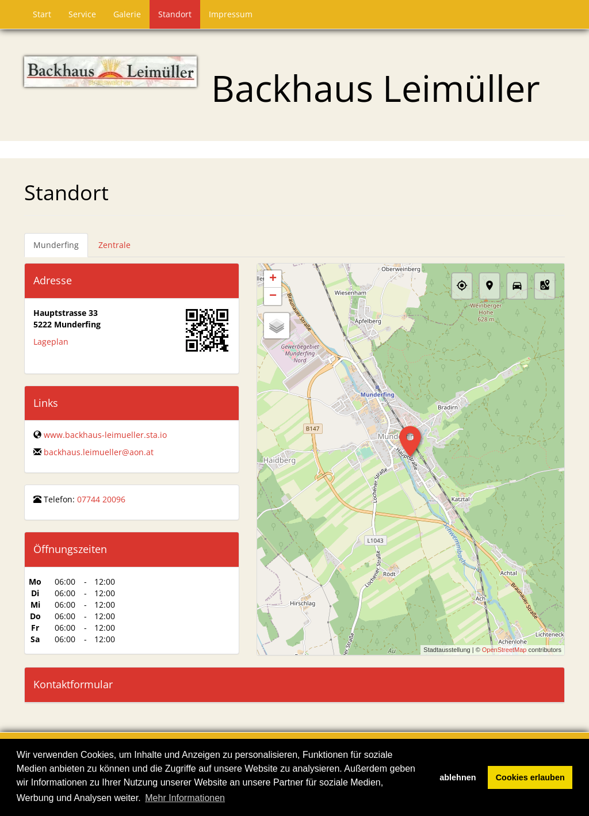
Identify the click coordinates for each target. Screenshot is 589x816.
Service (82, 14)
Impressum (231, 14)
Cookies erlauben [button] (530, 777)
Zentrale (114, 244)
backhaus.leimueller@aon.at (99, 452)
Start (42, 14)
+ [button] (273, 279)
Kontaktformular (73, 684)
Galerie (127, 14)
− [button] (273, 296)
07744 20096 (101, 499)
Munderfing (56, 244)
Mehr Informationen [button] (185, 798)
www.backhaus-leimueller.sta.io (105, 434)
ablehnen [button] (457, 777)
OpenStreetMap (504, 649)
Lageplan (50, 341)
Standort (175, 14)
